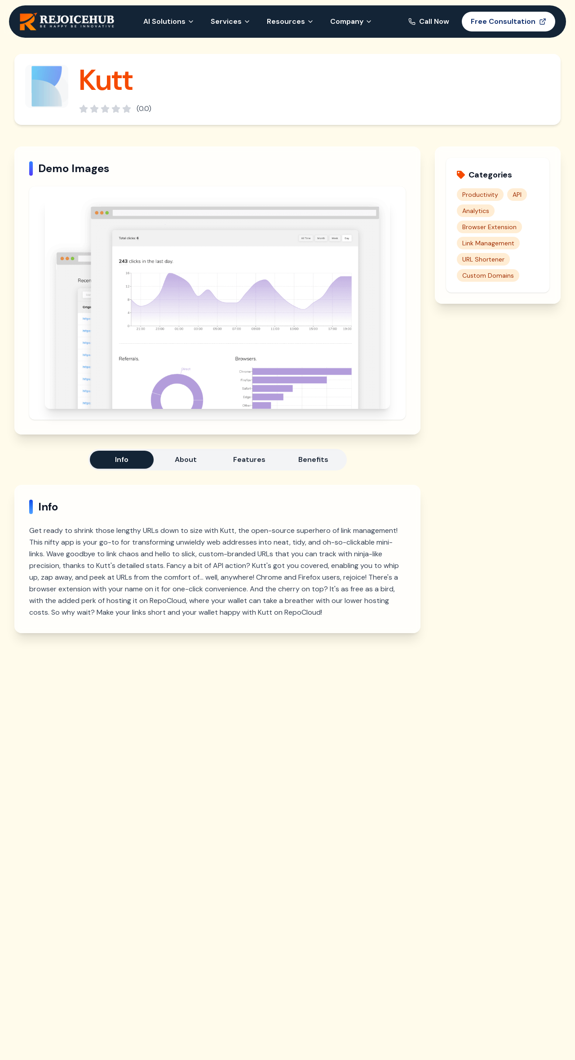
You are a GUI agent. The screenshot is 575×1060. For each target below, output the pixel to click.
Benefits (313, 459)
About (186, 459)
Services (231, 21)
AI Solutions (169, 21)
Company (351, 21)
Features (249, 459)
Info (121, 459)
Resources (290, 21)
